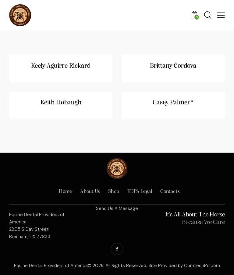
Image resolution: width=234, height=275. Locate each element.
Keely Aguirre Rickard (60, 66)
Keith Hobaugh (61, 102)
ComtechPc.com (202, 265)
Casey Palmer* (173, 102)
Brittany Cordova (173, 66)
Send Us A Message (117, 208)
